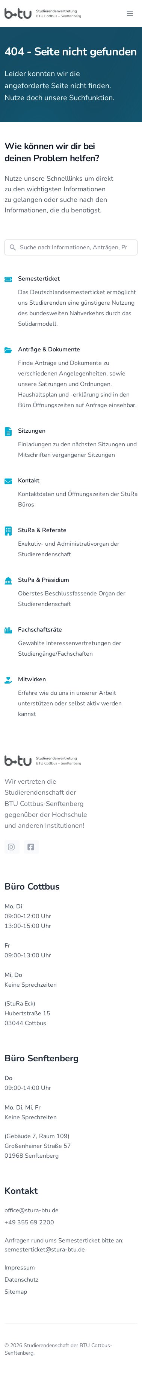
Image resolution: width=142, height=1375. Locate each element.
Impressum (20, 1268)
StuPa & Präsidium (43, 580)
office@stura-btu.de (32, 1210)
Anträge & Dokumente (49, 349)
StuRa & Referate (42, 530)
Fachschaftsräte (40, 630)
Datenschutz (21, 1280)
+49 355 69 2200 (29, 1222)
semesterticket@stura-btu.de (45, 1249)
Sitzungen (31, 431)
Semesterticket (39, 279)
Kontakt (28, 480)
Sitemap (16, 1292)
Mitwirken (32, 679)
